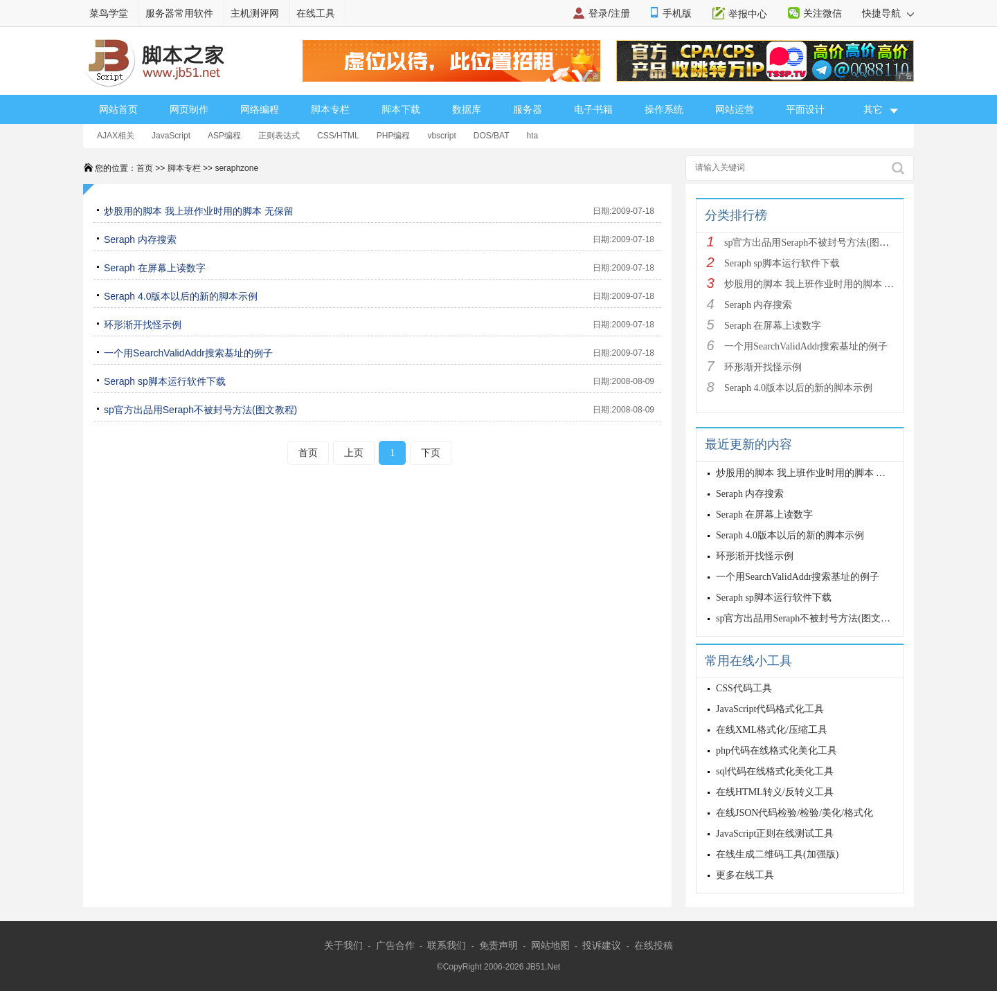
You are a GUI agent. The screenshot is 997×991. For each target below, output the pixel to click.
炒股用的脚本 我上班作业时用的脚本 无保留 (199, 211)
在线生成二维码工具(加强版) (777, 854)
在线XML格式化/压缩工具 (771, 730)
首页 (144, 168)
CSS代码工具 (744, 688)
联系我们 (446, 945)
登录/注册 (609, 13)
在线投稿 (653, 945)
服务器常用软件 (179, 13)
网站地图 (550, 945)
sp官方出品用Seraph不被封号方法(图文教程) (200, 409)
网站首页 (118, 109)
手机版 (677, 13)
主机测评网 (255, 13)
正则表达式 (279, 135)
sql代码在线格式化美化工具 (775, 771)
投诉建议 (601, 945)
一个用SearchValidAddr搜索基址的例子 (188, 352)
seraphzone (236, 168)
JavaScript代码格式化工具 (770, 709)
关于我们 (343, 945)
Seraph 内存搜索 (140, 239)
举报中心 (747, 13)
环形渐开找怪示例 (142, 324)
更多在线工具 (745, 875)
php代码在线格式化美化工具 (776, 750)
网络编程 (259, 109)
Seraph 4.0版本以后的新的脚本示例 (181, 296)
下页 (430, 452)
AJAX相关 (115, 135)
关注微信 (822, 13)
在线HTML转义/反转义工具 (775, 792)
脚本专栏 (330, 109)
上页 (353, 452)
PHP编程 (394, 135)
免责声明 (498, 945)
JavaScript (171, 135)
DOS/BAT (492, 135)
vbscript (441, 135)
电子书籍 (593, 109)
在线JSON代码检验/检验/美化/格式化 (794, 813)
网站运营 (734, 109)
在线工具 (315, 13)
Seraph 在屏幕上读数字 (155, 267)
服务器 (527, 109)
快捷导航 (888, 13)
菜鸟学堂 (108, 13)
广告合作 (395, 945)
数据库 (466, 109)
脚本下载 (400, 109)
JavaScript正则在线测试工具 (775, 833)
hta (533, 135)
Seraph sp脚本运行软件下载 (165, 381)
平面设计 (805, 109)
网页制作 (189, 109)
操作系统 (664, 109)
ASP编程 (224, 135)
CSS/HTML (338, 135)
